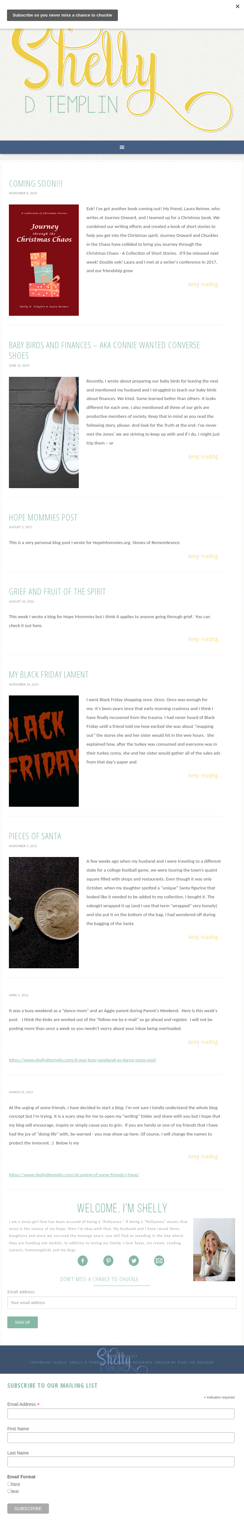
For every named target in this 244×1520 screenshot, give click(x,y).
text (15, 1491)
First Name (18, 1428)
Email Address (23, 1404)
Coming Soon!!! (36, 183)
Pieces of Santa (35, 836)
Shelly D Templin (122, 73)
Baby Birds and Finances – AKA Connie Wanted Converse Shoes (104, 350)
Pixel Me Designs (196, 1362)
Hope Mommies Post (43, 517)
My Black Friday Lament (49, 674)
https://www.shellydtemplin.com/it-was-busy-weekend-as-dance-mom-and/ (82, 1060)
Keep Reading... (205, 284)
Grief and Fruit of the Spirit (57, 591)
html (15, 1484)
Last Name (18, 1452)
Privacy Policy (122, 1356)
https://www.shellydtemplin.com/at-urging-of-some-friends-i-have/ (74, 1175)
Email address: (21, 1292)
